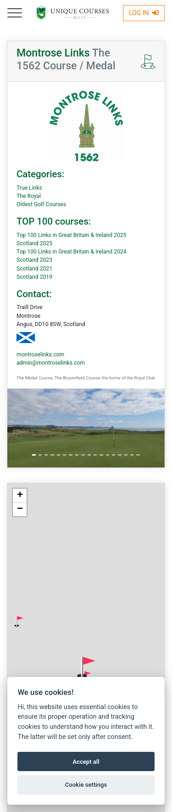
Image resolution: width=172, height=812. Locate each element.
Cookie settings (86, 784)
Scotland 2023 (34, 260)
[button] (18, 621)
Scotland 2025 (34, 243)
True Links (29, 188)
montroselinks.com (40, 354)
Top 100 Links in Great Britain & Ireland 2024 (71, 251)
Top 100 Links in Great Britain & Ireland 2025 (71, 235)
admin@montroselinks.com (51, 363)
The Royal (29, 196)
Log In (144, 13)
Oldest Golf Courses (41, 204)
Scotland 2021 (34, 268)
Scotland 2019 (34, 277)
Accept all (85, 761)
